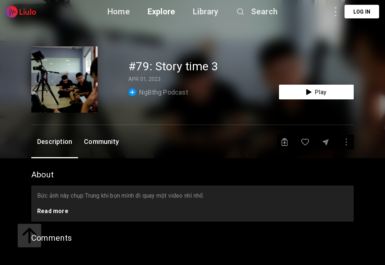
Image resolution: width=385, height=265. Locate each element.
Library (205, 11)
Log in (361, 12)
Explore (161, 11)
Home (118, 11)
